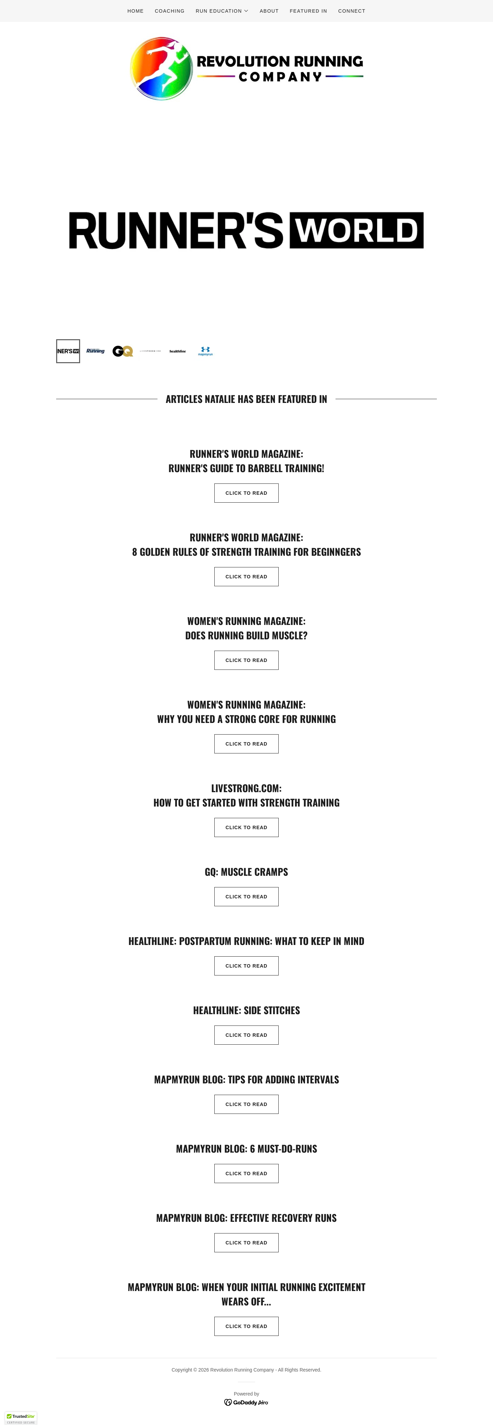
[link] (246, 68)
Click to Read (240, 827)
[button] (222, 11)
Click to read (240, 493)
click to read (240, 896)
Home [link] (135, 11)
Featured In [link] (308, 11)
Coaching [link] (170, 11)
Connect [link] (352, 11)
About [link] (269, 11)
